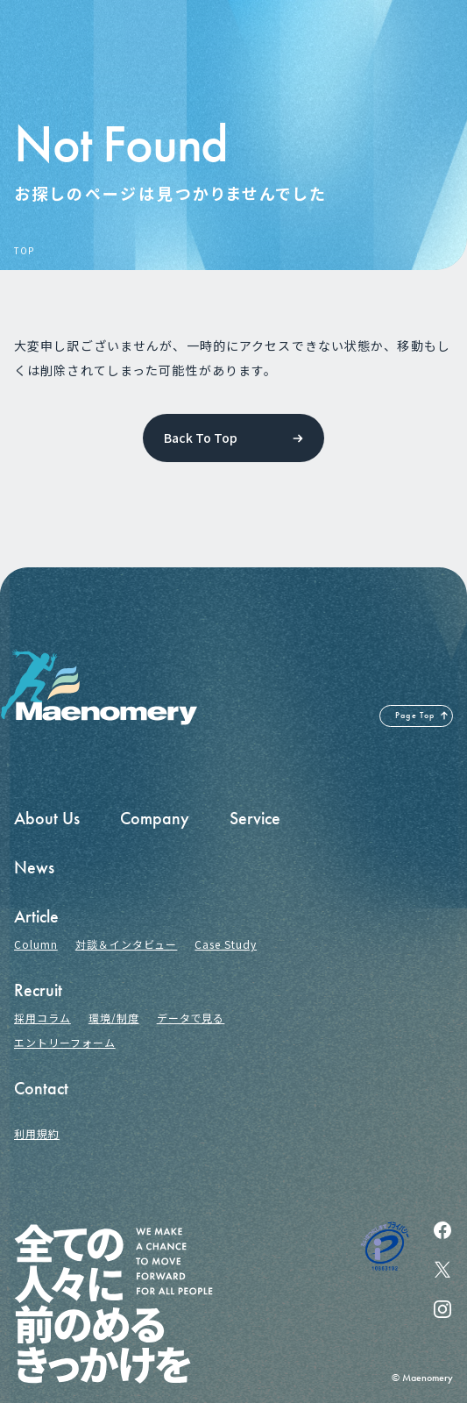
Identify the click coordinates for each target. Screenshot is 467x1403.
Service (255, 818)
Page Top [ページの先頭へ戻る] (415, 715)
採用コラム (42, 1017)
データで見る (191, 1017)
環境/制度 (113, 1017)
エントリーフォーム (65, 1042)
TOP (23, 251)
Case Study (226, 944)
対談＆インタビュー (126, 944)
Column (36, 944)
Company (154, 818)
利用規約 (37, 1133)
